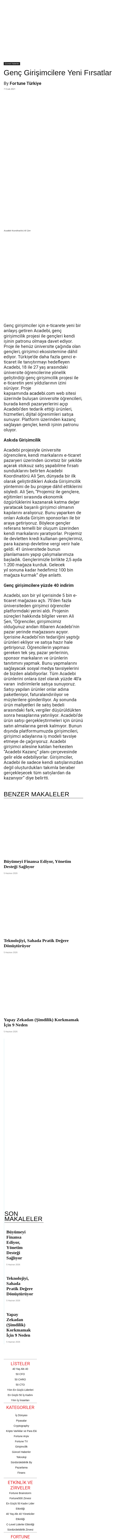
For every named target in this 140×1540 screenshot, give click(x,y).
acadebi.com (42, 335)
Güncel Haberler (12, 63)
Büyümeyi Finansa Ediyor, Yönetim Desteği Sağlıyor (16, 1186)
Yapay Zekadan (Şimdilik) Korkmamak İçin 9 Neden (18, 1266)
